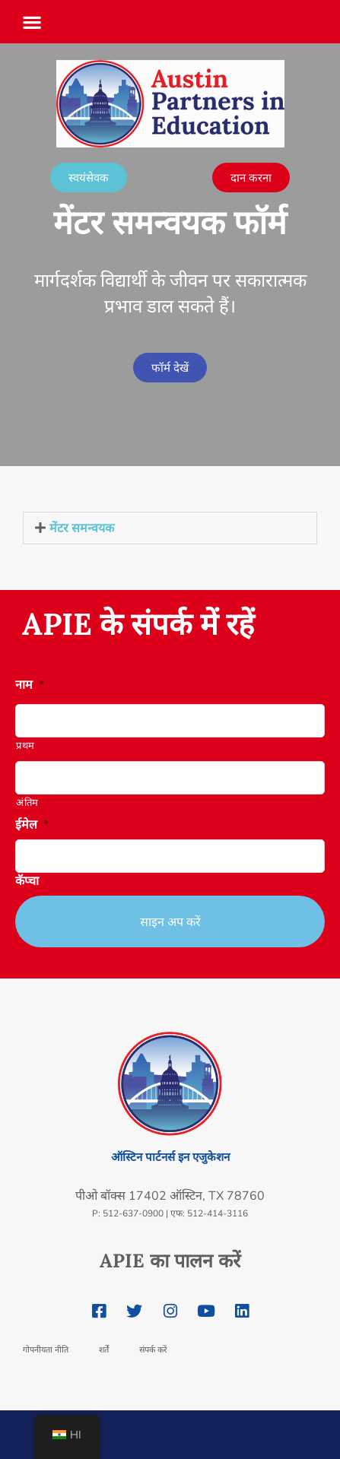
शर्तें (104, 1349)
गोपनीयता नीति (45, 1349)
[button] (32, 17)
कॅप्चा (27, 882)
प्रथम (25, 746)
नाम (29, 685)
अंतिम (27, 803)
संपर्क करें (153, 1349)
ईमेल (32, 825)
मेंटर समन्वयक (81, 527)
